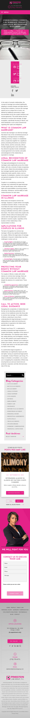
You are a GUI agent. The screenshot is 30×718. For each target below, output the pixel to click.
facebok (12, 90)
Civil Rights (11, 396)
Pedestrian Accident (14, 411)
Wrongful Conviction (15, 428)
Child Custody (12, 391)
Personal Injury (13, 413)
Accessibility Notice (23, 711)
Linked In (12, 95)
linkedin (15, 646)
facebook (10, 646)
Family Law (18, 81)
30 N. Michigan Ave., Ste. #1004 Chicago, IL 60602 (15, 629)
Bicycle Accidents (13, 386)
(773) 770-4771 (16, 7)
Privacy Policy (15, 713)
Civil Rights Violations (10, 612)
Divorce (10, 398)
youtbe (17, 646)
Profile (13, 607)
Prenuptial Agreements (15, 416)
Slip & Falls (11, 418)
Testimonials (23, 612)
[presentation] (10, 501)
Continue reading (14, 492)
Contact (17, 614)
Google (20, 646)
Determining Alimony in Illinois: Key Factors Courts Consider (15, 480)
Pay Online (14, 641)
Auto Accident (12, 383)
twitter (16, 90)
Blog (11, 614)
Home (8, 607)
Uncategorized (12, 423)
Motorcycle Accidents (15, 408)
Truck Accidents (13, 421)
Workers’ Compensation (20, 609)
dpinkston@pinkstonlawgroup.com (15, 669)
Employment (11, 401)
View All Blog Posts (13, 504)
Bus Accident (12, 388)
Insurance (11, 406)
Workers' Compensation (15, 426)
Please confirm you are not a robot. (11, 584)
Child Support (12, 393)
